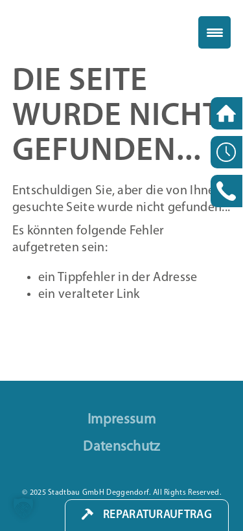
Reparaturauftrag (157, 515)
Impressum (121, 420)
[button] (23, 507)
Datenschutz (121, 447)
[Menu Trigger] (214, 32)
